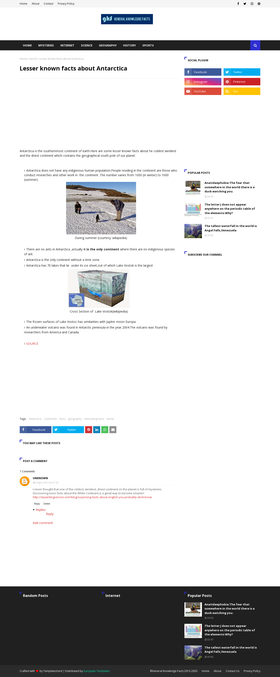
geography (75, 419)
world (33, 59)
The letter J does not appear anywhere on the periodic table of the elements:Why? (230, 208)
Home (23, 3)
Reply (37, 503)
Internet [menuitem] (67, 45)
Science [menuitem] (86, 45)
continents (50, 419)
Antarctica (35, 419)
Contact (48, 3)
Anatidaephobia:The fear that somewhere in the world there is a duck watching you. (230, 187)
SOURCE (32, 343)
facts (62, 419)
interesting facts (94, 419)
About (35, 3)
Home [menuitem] (27, 45)
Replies (41, 510)
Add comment (43, 523)
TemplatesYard (52, 671)
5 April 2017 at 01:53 (47, 482)
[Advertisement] (99, 113)
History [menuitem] (129, 45)
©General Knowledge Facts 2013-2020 (173, 671)
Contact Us (232, 671)
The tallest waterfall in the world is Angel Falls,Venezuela (231, 228)
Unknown (40, 478)
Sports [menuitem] (148, 45)
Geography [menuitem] (108, 45)
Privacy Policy (66, 3)
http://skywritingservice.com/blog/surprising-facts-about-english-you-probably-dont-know (92, 497)
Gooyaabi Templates (97, 671)
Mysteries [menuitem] (46, 45)
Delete (47, 503)
